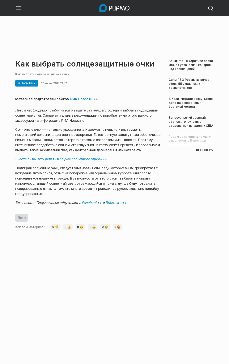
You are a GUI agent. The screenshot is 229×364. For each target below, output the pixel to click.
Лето (22, 218)
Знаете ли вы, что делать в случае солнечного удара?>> (61, 159)
